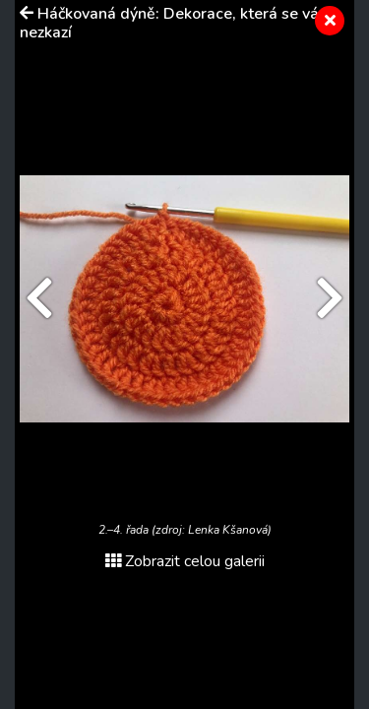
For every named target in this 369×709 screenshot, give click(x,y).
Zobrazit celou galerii (185, 561)
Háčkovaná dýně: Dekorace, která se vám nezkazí (176, 23)
